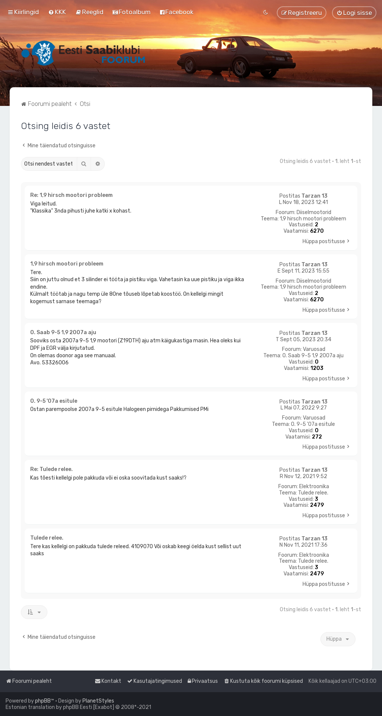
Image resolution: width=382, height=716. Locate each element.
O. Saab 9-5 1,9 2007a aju (313, 356)
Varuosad (314, 349)
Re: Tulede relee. (51, 469)
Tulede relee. (313, 493)
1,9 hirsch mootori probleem (313, 219)
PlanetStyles (98, 701)
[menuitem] (57, 12)
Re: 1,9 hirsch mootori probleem (71, 195)
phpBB (43, 701)
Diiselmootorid (314, 213)
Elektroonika (314, 487)
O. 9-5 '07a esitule (313, 424)
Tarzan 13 (314, 196)
